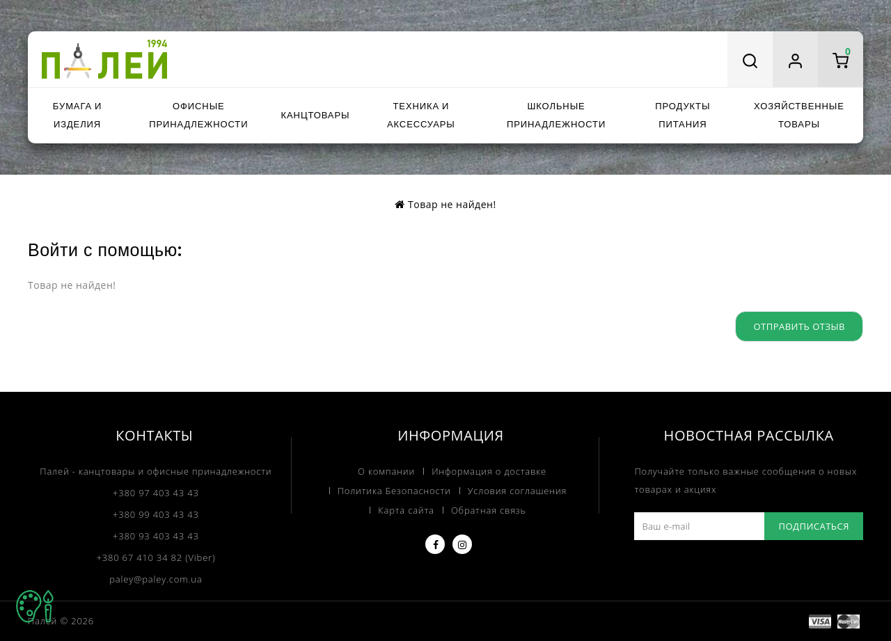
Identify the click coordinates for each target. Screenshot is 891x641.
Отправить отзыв (799, 326)
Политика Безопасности (394, 490)
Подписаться (813, 526)
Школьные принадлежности (556, 115)
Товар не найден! (452, 204)
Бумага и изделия (77, 115)
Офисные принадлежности (198, 115)
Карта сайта (406, 510)
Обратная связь (488, 510)
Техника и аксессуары (421, 115)
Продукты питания (682, 115)
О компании (386, 471)
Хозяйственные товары (799, 115)
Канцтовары (315, 115)
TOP (35, 606)
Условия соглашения (517, 490)
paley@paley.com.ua (155, 579)
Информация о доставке (489, 471)
